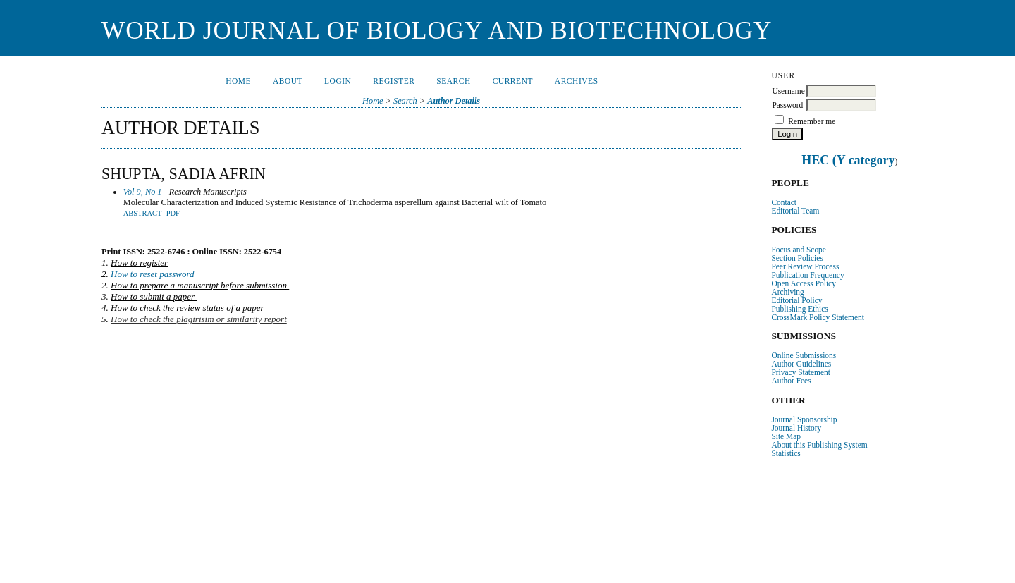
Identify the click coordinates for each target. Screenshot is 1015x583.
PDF (173, 213)
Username (788, 91)
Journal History (796, 428)
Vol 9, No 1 (142, 192)
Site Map (786, 436)
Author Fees (791, 380)
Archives (576, 81)
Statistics (785, 453)
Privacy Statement (800, 372)
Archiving (787, 292)
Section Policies (797, 258)
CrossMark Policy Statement (817, 317)
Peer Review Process (805, 266)
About (287, 81)
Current (513, 81)
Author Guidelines (801, 364)
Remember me (811, 121)
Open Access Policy (803, 283)
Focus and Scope (798, 249)
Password (787, 105)
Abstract (142, 213)
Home (238, 81)
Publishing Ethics (799, 309)
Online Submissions (803, 355)
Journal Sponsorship (804, 419)
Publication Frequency (807, 275)
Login (337, 81)
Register (393, 81)
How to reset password (153, 274)
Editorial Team (795, 211)
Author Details (453, 101)
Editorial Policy (796, 300)
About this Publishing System (819, 445)
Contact (783, 202)
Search (453, 81)
